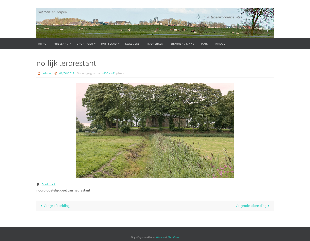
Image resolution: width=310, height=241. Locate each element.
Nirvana (160, 237)
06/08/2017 (66, 73)
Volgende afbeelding (253, 205)
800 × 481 (109, 73)
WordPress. (173, 237)
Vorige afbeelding (54, 205)
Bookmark (49, 184)
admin (47, 73)
